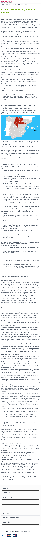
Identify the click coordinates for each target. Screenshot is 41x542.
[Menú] (38, 1)
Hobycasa (3, 4)
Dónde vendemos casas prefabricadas (20, 504)
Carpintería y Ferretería (20, 524)
